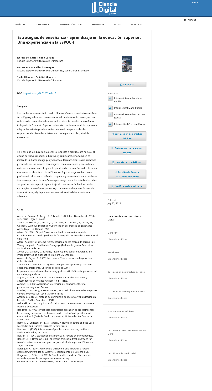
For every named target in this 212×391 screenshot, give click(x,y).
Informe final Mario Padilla (110, 108)
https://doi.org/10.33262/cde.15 (39, 93)
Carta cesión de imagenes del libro (128, 150)
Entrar (195, 2)
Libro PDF (128, 84)
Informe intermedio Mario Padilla (110, 98)
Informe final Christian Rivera (110, 124)
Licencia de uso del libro (128, 162)
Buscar (191, 20)
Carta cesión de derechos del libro (128, 136)
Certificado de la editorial (128, 186)
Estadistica (43, 24)
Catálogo (20, 24)
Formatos (98, 24)
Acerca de (137, 24)
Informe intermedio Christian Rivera (110, 114)
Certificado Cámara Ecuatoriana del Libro (127, 174)
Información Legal (71, 24)
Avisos (117, 24)
